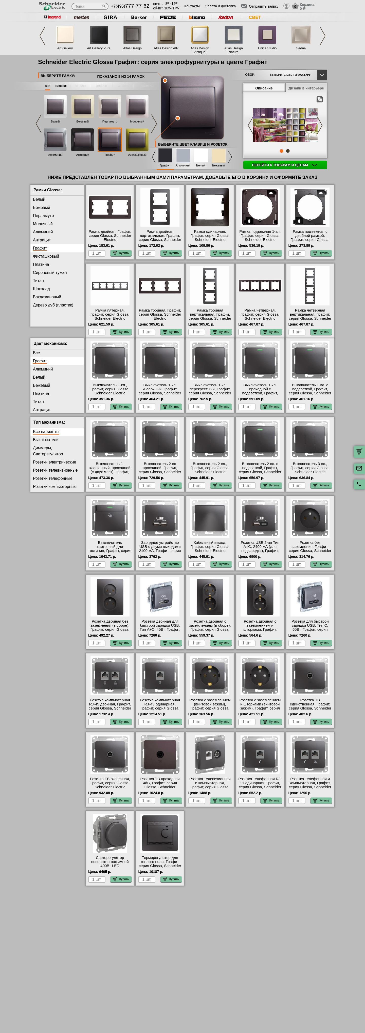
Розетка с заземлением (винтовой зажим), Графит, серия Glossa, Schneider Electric (210, 710)
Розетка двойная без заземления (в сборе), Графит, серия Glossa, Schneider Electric (110, 631)
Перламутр (109, 121)
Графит (110, 154)
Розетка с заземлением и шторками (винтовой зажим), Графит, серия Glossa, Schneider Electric (260, 712)
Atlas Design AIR (166, 48)
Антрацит (82, 154)
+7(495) (130, 6)
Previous (42, 36)
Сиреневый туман (50, 272)
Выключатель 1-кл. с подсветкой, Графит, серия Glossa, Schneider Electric (310, 395)
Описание (264, 88)
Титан (38, 281)
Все (36, 357)
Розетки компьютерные (55, 490)
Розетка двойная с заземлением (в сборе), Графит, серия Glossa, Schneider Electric (210, 631)
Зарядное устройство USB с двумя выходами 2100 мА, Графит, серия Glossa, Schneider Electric (160, 555)
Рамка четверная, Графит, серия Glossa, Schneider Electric (260, 314)
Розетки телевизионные (55, 474)
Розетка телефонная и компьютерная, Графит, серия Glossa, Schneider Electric (310, 789)
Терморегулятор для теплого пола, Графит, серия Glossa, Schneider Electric (160, 868)
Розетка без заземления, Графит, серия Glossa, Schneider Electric (310, 553)
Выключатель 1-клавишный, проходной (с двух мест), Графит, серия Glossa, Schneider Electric (110, 476)
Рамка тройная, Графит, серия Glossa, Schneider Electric (160, 314)
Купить (121, 253)
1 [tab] (281, 150)
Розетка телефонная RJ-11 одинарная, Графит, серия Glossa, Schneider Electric (260, 789)
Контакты (191, 6)
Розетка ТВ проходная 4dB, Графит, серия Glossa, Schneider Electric (160, 789)
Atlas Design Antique (200, 50)
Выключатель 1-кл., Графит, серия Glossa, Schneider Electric (110, 393)
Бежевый (82, 121)
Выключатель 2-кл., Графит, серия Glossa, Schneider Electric (210, 472)
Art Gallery (65, 48)
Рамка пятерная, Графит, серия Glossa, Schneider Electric (110, 314)
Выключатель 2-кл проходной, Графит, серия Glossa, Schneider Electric (160, 474)
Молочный (137, 121)
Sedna (301, 48)
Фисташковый (137, 154)
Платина (41, 264)
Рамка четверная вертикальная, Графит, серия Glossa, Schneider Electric (310, 316)
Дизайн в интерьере (306, 88)
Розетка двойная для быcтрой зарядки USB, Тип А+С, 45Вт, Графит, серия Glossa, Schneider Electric (160, 633)
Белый (55, 121)
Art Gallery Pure (98, 48)
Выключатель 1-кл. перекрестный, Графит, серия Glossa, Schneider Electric (210, 395)
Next (323, 36)
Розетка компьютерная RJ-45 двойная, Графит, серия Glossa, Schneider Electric (110, 710)
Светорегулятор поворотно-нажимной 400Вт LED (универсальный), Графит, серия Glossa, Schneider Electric (110, 872)
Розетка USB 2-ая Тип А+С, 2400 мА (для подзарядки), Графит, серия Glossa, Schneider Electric (260, 555)
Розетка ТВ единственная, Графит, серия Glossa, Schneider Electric (310, 710)
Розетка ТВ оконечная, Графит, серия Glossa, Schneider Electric (110, 787)
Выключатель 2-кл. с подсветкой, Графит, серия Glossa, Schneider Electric (260, 474)
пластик (61, 86)
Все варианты (46, 436)
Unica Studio (267, 48)
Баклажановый (47, 297)
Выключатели (46, 444)
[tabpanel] (285, 125)
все (47, 86)
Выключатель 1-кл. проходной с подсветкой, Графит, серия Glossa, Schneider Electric (260, 397)
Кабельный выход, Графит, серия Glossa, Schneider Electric (210, 551)
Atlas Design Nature (233, 50)
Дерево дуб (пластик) (53, 305)
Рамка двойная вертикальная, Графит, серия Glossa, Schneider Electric (160, 237)
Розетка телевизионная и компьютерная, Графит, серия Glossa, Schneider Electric (210, 789)
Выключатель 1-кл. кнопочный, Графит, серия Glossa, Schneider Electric (160, 395)
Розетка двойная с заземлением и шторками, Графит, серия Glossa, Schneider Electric (260, 633)
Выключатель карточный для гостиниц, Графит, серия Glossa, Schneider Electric (109, 555)
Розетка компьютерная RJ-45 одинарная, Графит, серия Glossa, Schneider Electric (160, 710)
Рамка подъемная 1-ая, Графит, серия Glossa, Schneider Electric (260, 235)
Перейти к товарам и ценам (284, 165)
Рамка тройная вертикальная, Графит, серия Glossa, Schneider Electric (210, 316)
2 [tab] (287, 150)
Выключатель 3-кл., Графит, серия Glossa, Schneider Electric (310, 472)
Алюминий (55, 154)
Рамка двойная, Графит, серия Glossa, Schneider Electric (110, 235)
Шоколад (41, 289)
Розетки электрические (54, 466)
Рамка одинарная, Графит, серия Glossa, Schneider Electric (210, 235)
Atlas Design (132, 48)
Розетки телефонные (52, 482)
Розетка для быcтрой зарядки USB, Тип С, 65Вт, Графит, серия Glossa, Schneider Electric (310, 633)
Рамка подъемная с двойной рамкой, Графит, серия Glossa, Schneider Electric (310, 237)
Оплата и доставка (220, 6)
